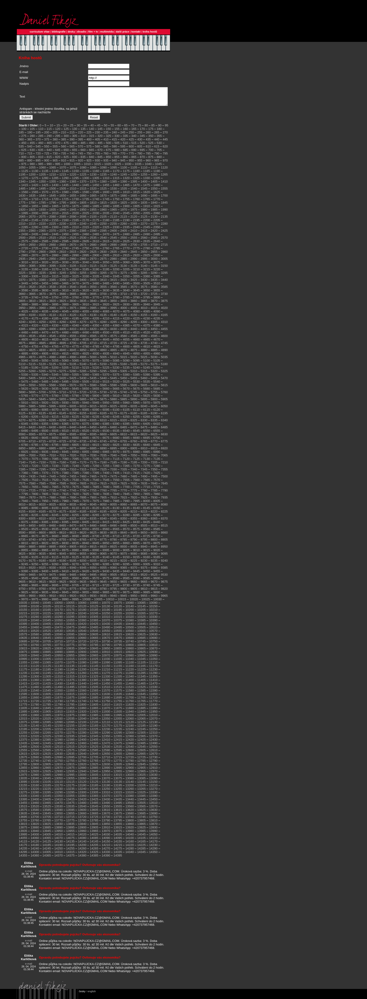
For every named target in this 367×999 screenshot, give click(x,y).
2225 (52, 227)
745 (80, 157)
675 (108, 153)
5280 (73, 374)
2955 (62, 262)
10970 (106, 659)
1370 (83, 185)
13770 (58, 824)
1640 (42, 199)
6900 (123, 452)
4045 (65, 315)
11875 (118, 711)
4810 (146, 350)
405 (97, 143)
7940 (24, 504)
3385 (52, 283)
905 (55, 164)
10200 (129, 613)
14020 (82, 838)
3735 (24, 301)
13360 (82, 799)
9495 (93, 578)
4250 (42, 325)
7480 (123, 480)
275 (23, 139)
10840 (82, 652)
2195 (136, 223)
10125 (94, 609)
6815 (95, 448)
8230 (24, 518)
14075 (70, 841)
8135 (126, 511)
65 (126, 129)
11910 (58, 715)
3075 (156, 265)
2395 (103, 234)
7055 (144, 459)
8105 (65, 511)
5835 (22, 402)
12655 (118, 757)
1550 (154, 192)
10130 (106, 609)
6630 (164, 437)
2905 (106, 258)
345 (142, 139)
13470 (58, 806)
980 (32, 167)
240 (114, 136)
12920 (35, 774)
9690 (45, 588)
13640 (35, 817)
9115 (55, 560)
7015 (62, 459)
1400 (144, 185)
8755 (62, 543)
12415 (118, 743)
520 (142, 146)
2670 (73, 248)
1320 (126, 181)
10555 (118, 634)
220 (80, 136)
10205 (141, 613)
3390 (62, 283)
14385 (94, 859)
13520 (35, 810)
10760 (35, 648)
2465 (95, 237)
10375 (118, 624)
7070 (24, 462)
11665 (46, 701)
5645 (75, 392)
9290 (116, 567)
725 (46, 157)
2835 (113, 255)
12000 (129, 718)
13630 (153, 813)
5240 (136, 371)
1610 (126, 195)
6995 (22, 459)
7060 (154, 459)
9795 (113, 592)
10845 (94, 652)
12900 (129, 771)
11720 (35, 704)
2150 (45, 223)
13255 (118, 792)
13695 (23, 820)
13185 (94, 788)
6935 (45, 455)
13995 (23, 838)
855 (117, 160)
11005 (46, 662)
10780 (82, 648)
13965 (94, 834)
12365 (141, 739)
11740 (82, 704)
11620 (82, 697)
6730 (73, 444)
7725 (32, 494)
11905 (46, 715)
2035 (106, 216)
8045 (93, 508)
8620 (83, 536)
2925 (146, 258)
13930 (153, 831)
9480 (62, 578)
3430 (144, 283)
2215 (32, 227)
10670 (106, 641)
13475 (70, 806)
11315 (70, 680)
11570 (106, 694)
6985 (146, 455)
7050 (133, 459)
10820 (35, 652)
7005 (42, 459)
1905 (136, 209)
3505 (146, 287)
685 (125, 153)
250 (131, 136)
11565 (94, 694)
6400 (136, 427)
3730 (164, 297)
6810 (85, 448)
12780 (129, 764)
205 (55, 136)
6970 (116, 455)
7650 (24, 490)
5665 (116, 392)
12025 (46, 722)
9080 (133, 557)
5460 (144, 381)
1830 (133, 206)
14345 (141, 855)
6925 (24, 455)
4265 (73, 325)
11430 (58, 687)
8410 (95, 525)
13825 (46, 827)
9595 (146, 581)
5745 (133, 395)
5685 (156, 392)
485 (83, 146)
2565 (154, 241)
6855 (32, 452)
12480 (129, 746)
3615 (75, 294)
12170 (106, 729)
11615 (70, 697)
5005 (103, 360)
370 (38, 143)
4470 (45, 336)
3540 (73, 290)
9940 (113, 599)
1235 (103, 178)
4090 (156, 315)
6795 (55, 448)
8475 (83, 529)
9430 (106, 574)
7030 (93, 459)
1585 (75, 195)
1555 (164, 192)
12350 (106, 739)
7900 (93, 501)
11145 (94, 669)
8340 (103, 522)
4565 (93, 339)
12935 (70, 774)
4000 (123, 311)
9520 (144, 578)
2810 (62, 255)
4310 (164, 325)
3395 (73, 283)
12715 (118, 760)
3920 (106, 308)
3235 (42, 276)
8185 (83, 515)
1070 (62, 171)
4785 (95, 350)
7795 (24, 497)
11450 (106, 687)
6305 (93, 423)
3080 (22, 269)
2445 (55, 237)
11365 (46, 683)
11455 (118, 687)
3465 (65, 287)
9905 (42, 599)
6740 (93, 444)
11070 (58, 666)
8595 (32, 536)
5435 (93, 381)
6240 (106, 420)
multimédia (107, 31)
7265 (126, 469)
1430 (55, 188)
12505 (46, 750)
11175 (23, 673)
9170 (22, 564)
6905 (133, 452)
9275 (85, 567)
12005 (141, 718)
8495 (123, 529)
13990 (153, 834)
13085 (141, 781)
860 (125, 160)
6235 (95, 420)
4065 (106, 315)
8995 (106, 553)
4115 (62, 318)
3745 (45, 301)
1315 (116, 181)
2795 (32, 255)
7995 (136, 504)
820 (57, 160)
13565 (141, 810)
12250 (153, 732)
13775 (70, 824)
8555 (95, 532)
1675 (113, 199)
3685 (73, 297)
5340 (45, 378)
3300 (24, 280)
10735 (118, 645)
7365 (34, 476)
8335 (93, 522)
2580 (34, 244)
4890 (164, 353)
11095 (118, 666)
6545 (136, 434)
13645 (46, 817)
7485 (133, 480)
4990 (73, 360)
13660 (82, 817)
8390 (55, 525)
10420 (82, 627)
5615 (164, 388)
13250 (106, 792)
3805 (22, 304)
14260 (82, 852)
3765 (85, 301)
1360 (62, 185)
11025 (94, 662)
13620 (129, 813)
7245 (85, 469)
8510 (154, 529)
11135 (70, 669)
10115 (70, 609)
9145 (116, 560)
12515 (70, 750)
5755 (154, 395)
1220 (73, 178)
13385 (141, 799)
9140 (106, 560)
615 (156, 150)
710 (21, 157)
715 (29, 157)
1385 (113, 185)
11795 (70, 708)
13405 (46, 803)
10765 (46, 648)
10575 (23, 638)
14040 (129, 838)
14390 (106, 859)
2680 (93, 248)
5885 (123, 402)
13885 (46, 831)
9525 (154, 578)
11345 (141, 680)
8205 (123, 515)
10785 (94, 648)
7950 (45, 504)
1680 (123, 199)
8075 (154, 508)
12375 (23, 743)
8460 (52, 529)
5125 (52, 367)
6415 (22, 430)
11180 (35, 673)
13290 (58, 796)
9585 (126, 581)
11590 (153, 694)
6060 (34, 413)
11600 (35, 697)
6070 (55, 413)
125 (66, 132)
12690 (58, 760)
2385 (83, 234)
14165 (141, 845)
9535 (24, 581)
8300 (22, 522)
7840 (116, 497)
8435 (146, 525)
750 (89, 157)
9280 (95, 567)
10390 (153, 624)
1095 (113, 171)
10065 (94, 606)
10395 (23, 627)
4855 (93, 353)
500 (108, 146)
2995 (144, 262)
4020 (164, 311)
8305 (32, 522)
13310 (106, 796)
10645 (46, 641)
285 (40, 139)
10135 (118, 609)
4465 (34, 336)
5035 (164, 360)
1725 (65, 202)
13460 (35, 806)
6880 (83, 452)
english (92, 994)
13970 (106, 834)
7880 (52, 501)
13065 (94, 781)
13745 (141, 820)
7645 (164, 487)
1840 (154, 206)
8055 (113, 508)
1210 (52, 178)
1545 (144, 192)
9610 (32, 585)
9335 (62, 571)
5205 (65, 371)
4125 (83, 318)
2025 (85, 216)
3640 (126, 294)
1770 (156, 202)
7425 (156, 476)
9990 (65, 602)
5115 (32, 367)
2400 (113, 234)
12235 (118, 732)
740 (72, 157)
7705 (136, 490)
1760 (136, 202)
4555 (73, 339)
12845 (141, 767)
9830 (34, 595)
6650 (55, 441)
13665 (94, 817)
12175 (118, 729)
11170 (153, 669)
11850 (58, 711)
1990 (164, 213)
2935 (22, 262)
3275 (123, 276)
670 (100, 153)
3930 (126, 308)
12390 (58, 743)
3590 (24, 294)
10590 (58, 638)
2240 (83, 227)
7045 (123, 459)
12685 (46, 760)
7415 (136, 476)
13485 (94, 806)
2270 (144, 227)
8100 (55, 511)
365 (29, 143)
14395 (118, 859)
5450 (123, 381)
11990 (106, 718)
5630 (45, 392)
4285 (113, 325)
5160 (123, 367)
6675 (106, 441)
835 (83, 160)
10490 (106, 631)
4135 (103, 318)
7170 (83, 466)
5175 (154, 367)
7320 (93, 473)
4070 (116, 315)
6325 (133, 423)
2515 (52, 241)
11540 (35, 694)
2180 (106, 223)
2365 (42, 234)
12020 (35, 722)
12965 (141, 774)
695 (142, 153)
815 (49, 160)
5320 (154, 374)
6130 (32, 416)
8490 (113, 529)
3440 (164, 283)
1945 (73, 213)
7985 (116, 504)
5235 (126, 371)
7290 (32, 473)
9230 (144, 564)
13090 (153, 781)
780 (139, 157)
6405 (146, 427)
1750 (116, 202)
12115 (118, 725)
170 (142, 132)
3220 (156, 272)
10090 (153, 606)
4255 (52, 325)
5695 (32, 395)
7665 (55, 490)
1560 (24, 195)
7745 (73, 494)
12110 (106, 725)
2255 (113, 227)
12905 (141, 771)
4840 (62, 353)
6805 (75, 448)
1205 (42, 178)
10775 (70, 648)
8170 (52, 515)
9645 (103, 585)
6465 (123, 430)
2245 (93, 227)
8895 (52, 550)
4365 (126, 329)
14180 (35, 848)
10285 (46, 620)
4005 (133, 311)
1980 (144, 213)
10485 (94, 631)
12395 (70, 743)
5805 (106, 399)
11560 (82, 694)
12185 (141, 729)
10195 (118, 613)
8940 (144, 550)
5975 (156, 406)
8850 (106, 546)
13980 (129, 834)
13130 (106, 785)
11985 (94, 718)
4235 (156, 322)
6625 (154, 437)
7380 (65, 476)
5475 (24, 385)
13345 (46, 799)
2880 (55, 258)
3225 (22, 276)
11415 (23, 687)
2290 (34, 230)
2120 (133, 220)
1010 (87, 167)
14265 (94, 852)
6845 (156, 448)
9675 (164, 585)
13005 (94, 778)
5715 (73, 395)
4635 (85, 343)
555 (55, 150)
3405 (93, 283)
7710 (146, 490)
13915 (118, 831)
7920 (133, 501)
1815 (103, 206)
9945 (123, 599)
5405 (32, 381)
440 (156, 143)
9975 (34, 602)
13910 (106, 831)
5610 (154, 388)
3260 (93, 276)
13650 (58, 817)
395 (80, 143)
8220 (154, 515)
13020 (129, 778)
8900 (62, 550)
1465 (126, 188)
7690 (106, 490)
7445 (52, 480)
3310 (45, 280)
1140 (55, 174)
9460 (22, 578)
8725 (146, 539)
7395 (95, 476)
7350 (154, 473)
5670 (126, 392)
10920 (129, 655)
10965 (94, 659)
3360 (146, 280)
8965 (45, 553)
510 (125, 146)
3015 (34, 265)
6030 (123, 409)
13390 (153, 799)
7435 (32, 480)
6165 (103, 416)
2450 (65, 237)
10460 (35, 631)
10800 (129, 648)
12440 (35, 746)
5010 (113, 360)
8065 (133, 508)
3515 (22, 290)
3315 (55, 280)
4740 (154, 346)
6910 (144, 452)
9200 (83, 564)
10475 (70, 631)
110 (40, 132)
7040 (113, 459)
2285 (24, 230)
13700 (35, 820)
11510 (106, 690)
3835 (83, 304)
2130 (154, 220)
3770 (95, 301)
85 (152, 129)
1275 (34, 181)
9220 (123, 564)
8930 (123, 550)
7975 (95, 504)
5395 (156, 378)
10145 (141, 609)
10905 (94, 655)
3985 (93, 311)
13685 (141, 817)
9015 (146, 553)
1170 (116, 174)
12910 (153, 771)
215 (72, 136)
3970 (62, 311)
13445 (141, 803)
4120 (73, 318)
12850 (153, 767)
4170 (24, 322)
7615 (103, 487)
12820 (82, 767)
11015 (70, 662)
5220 (95, 371)
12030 (58, 722)
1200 (32, 178)
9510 (123, 578)
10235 (70, 616)
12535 (118, 750)
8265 (95, 518)
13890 (58, 831)
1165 (106, 174)
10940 (35, 659)
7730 (42, 494)
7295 (42, 473)
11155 (118, 669)
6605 (113, 437)
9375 (144, 571)
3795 (146, 301)
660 (83, 153)
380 (55, 143)
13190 (106, 788)
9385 (164, 571)
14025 (94, 838)
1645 (52, 199)
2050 (136, 216)
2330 (116, 230)
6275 (32, 423)
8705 (106, 539)
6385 (106, 427)
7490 (144, 480)
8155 (22, 515)
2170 (85, 223)
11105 (141, 666)
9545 (45, 581)
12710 (106, 760)
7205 (154, 466)
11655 (23, 701)
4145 (123, 318)
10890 (58, 655)
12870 (58, 771)
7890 (73, 501)
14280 (129, 852)
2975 (103, 262)
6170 (113, 416)
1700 (164, 199)
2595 (65, 244)
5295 (103, 374)
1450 (95, 188)
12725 (141, 760)
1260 (154, 178)
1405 (154, 185)
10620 (129, 638)
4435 (123, 332)
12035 (70, 722)
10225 (46, 616)
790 (156, 157)
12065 (141, 722)
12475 (118, 746)
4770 (65, 350)
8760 (73, 543)
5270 (52, 374)
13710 (58, 820)
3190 (95, 272)
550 (46, 150)
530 (159, 146)
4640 (95, 343)
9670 (154, 585)
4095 (22, 318)
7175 (93, 466)
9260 (55, 567)
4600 (164, 339)
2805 (52, 255)
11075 (70, 666)
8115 (85, 511)
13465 (46, 806)
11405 (141, 683)
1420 (34, 188)
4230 (146, 322)
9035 (42, 557)
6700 (156, 441)
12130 (153, 725)
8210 (133, 515)
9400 (45, 574)
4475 (55, 336)
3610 (65, 294)
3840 (93, 304)
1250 (133, 178)
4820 (22, 353)
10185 (94, 613)
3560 (113, 290)
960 (148, 164)
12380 (35, 743)
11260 (82, 676)
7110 (106, 462)
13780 (82, 824)
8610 (62, 536)
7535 (85, 483)
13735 (118, 820)
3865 (144, 304)
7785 (154, 494)
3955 (32, 311)
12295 (118, 736)
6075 (65, 413)
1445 (85, 188)
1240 (113, 178)
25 (71, 129)
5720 (83, 395)
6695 (146, 441)
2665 (62, 248)
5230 (116, 371)
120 (57, 132)
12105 (94, 725)
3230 (32, 276)
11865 (94, 711)
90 (159, 129)
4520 (146, 336)
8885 (32, 550)
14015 (70, 838)
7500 (164, 480)
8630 (103, 536)
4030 (34, 315)
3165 (45, 272)
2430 (24, 237)
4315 (24, 329)
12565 (46, 753)
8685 (65, 539)
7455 (73, 480)
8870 (146, 546)
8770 (93, 543)
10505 (141, 631)
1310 (106, 181)
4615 (45, 343)
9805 (133, 592)
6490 (24, 434)
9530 (164, 578)
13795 (118, 824)
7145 (32, 466)
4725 (123, 346)
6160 (93, 416)
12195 (23, 732)
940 (114, 164)
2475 (116, 237)
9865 (106, 595)
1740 (95, 202)
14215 (118, 848)
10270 (153, 616)
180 (159, 132)
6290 (62, 423)
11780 (35, 708)
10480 (82, 631)
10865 (141, 652)
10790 (106, 648)
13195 (118, 788)
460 (40, 146)
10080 (129, 606)
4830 (42, 353)
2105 (103, 220)
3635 (116, 294)
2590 (55, 244)
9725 (116, 588)
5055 (55, 364)
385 (63, 143)
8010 (22, 508)
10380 (129, 624)
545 (38, 150)
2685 (103, 248)
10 (51, 129)
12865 (46, 771)
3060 (126, 265)
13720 (82, 820)
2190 (126, 223)
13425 (94, 803)
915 (72, 164)
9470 (42, 578)
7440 (42, 480)
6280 (42, 423)
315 (91, 139)
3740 (34, 301)
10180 (82, 613)
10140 (129, 609)
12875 (70, 771)
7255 (106, 469)
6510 (65, 434)
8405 (85, 525)
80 (146, 129)
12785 (141, 764)
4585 (133, 339)
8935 (133, 550)
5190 (34, 371)
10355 (70, 624)
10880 (35, 655)
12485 (141, 746)
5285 (83, 374)
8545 (75, 532)
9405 (55, 574)
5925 (55, 406)
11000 (35, 662)
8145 (146, 511)
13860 (129, 827)
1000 (67, 167)
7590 (52, 487)
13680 (129, 817)
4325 (45, 329)
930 (97, 164)
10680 (129, 641)
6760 (133, 444)
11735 (70, 704)
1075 (73, 171)
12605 (141, 753)
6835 (136, 448)
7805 (45, 497)
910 (63, 164)
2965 (83, 262)
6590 (83, 437)
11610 (58, 697)
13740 (129, 820)
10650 (58, 641)
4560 (83, 339)
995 (57, 167)
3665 (32, 297)
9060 (93, 557)
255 (139, 136)
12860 (35, 771)
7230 (55, 469)
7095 (75, 462)
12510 (58, 750)
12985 (46, 778)
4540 (42, 339)
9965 (164, 599)
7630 (133, 487)
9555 (65, 581)
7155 (52, 466)
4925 (85, 357)
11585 (141, 694)
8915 (93, 550)
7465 (93, 480)
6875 (73, 452)
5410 (42, 381)
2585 (45, 244)
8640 (123, 536)
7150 (42, 466)
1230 (93, 178)
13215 (23, 792)
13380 (129, 799)
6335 (154, 423)
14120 (35, 845)
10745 (141, 645)
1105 (133, 171)
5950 (106, 406)
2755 (95, 251)
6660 (75, 441)
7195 (133, 466)
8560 (106, 532)
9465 (32, 578)
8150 (156, 511)
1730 (75, 202)
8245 (55, 518)
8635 (113, 536)
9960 (154, 599)
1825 (123, 206)
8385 (45, 525)
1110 (144, 171)
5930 (65, 406)
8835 (75, 546)
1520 (93, 192)
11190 (58, 673)
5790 (75, 399)
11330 (106, 680)
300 (66, 139)
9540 (34, 581)
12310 (153, 736)
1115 (154, 171)
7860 (156, 497)
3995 (113, 311)
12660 (129, 757)
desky (71, 31)
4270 (83, 325)
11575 (118, 694)
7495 (154, 480)
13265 (141, 792)
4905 (45, 357)
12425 (141, 743)
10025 (145, 602)
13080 (129, 781)
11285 (141, 676)
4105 (42, 318)
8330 (83, 522)
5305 (123, 374)
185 (21, 136)
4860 (103, 353)
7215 (24, 469)
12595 (118, 753)
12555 (23, 753)
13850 (106, 827)
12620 (35, 757)
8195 (103, 515)
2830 (103, 255)
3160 (34, 272)
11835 (23, 711)
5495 (65, 385)
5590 (113, 388)
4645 (106, 343)
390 (72, 143)
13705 (46, 820)
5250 (156, 371)
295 (57, 139)
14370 (58, 859)
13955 (70, 834)
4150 (133, 318)
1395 (133, 185)
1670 (103, 199)
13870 (153, 827)
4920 (75, 357)
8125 (106, 511)
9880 (136, 595)
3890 (45, 308)
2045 (126, 216)
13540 (82, 810)
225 (89, 136)
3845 (103, 304)
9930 (93, 599)
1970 (123, 213)
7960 (65, 504)
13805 (141, 824)
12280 (82, 736)
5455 (133, 381)
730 (55, 157)
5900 (154, 402)
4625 (65, 343)
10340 (35, 624)
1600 (106, 195)
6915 (154, 452)
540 (29, 150)
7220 (34, 469)
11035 (118, 662)
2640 (156, 244)
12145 (46, 729)
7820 (75, 497)
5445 (113, 381)
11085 (94, 666)
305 (74, 139)
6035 (133, 409)
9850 (75, 595)
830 (74, 160)
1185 (146, 174)
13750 (153, 820)
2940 (32, 262)
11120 (35, 669)
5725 (93, 395)
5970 (146, 406)
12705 (94, 760)
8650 (144, 536)
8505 (144, 529)
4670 (156, 343)
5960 (126, 406)
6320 (123, 423)
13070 (106, 781)
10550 (106, 634)
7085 (55, 462)
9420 (85, 574)
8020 (42, 508)
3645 (136, 294)
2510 (42, 241)
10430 (106, 627)
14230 (153, 848)
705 (159, 153)
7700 (126, 490)
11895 (23, 715)
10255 (118, 616)
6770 (154, 444)
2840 (123, 255)
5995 (52, 409)
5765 (24, 399)
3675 (52, 297)
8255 (75, 518)
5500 (75, 385)
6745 (103, 444)
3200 (116, 272)
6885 (93, 452)
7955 (55, 504)
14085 (94, 841)
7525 (65, 483)
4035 (45, 315)
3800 (156, 301)
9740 (146, 588)
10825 (46, 652)
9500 (103, 578)
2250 (103, 227)
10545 (94, 634)
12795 (23, 767)
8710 (116, 539)
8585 (156, 532)
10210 (153, 613)
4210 (106, 322)
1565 (34, 195)
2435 (34, 237)
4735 (144, 346)
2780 (146, 251)
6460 (113, 430)
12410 (106, 743)
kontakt (135, 31)
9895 (22, 599)
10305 (94, 620)
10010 (110, 602)
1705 (24, 202)
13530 (58, 810)
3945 (156, 308)
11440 (82, 687)
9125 (75, 560)
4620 (55, 343)
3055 (116, 265)
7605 (83, 487)
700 (150, 153)
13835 (70, 827)
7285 (22, 473)
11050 (153, 662)
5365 (95, 378)
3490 (116, 287)
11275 (118, 676)
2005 (45, 216)
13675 (118, 817)
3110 (83, 269)
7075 (34, 462)
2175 (95, 223)
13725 (94, 820)
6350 (34, 427)
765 (114, 157)
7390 (85, 476)
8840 (85, 546)
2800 (42, 255)
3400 (83, 283)
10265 (141, 616)
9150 (126, 560)
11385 (94, 683)
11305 (46, 680)
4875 (133, 353)
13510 (153, 806)
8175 (62, 515)
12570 (58, 753)
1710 (34, 202)
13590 (58, 813)
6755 (123, 444)
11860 (82, 711)
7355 (164, 473)
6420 (32, 430)
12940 (82, 774)
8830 (65, 546)
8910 (83, 550)
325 (108, 139)
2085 (62, 220)
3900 (65, 308)
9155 (136, 560)
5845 (42, 402)
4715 (103, 346)
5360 (85, 378)
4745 (164, 346)
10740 (129, 645)
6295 (73, 423)
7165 (73, 466)
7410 (126, 476)
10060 (82, 606)
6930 (34, 455)
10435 (118, 627)
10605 (94, 638)
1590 (85, 195)
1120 (164, 171)
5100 (146, 364)
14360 (35, 859)
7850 (136, 497)
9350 (93, 571)
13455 (23, 806)
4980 (52, 360)
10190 (106, 613)
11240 (35, 676)
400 (89, 143)
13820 (35, 827)
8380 (34, 525)
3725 (154, 297)
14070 (58, 841)
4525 (156, 336)
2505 (32, 241)
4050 (75, 315)
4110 (52, 318)
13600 (82, 813)
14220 (129, 848)
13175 (70, 788)
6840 (146, 448)
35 (85, 129)
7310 (73, 473)
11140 (82, 669)
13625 (141, 813)
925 (89, 164)
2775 (136, 251)
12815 (70, 767)
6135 (42, 416)
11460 (129, 687)
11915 (70, 715)
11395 (118, 683)
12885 (94, 771)
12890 (106, 771)
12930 (58, 774)
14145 (94, 845)
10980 (129, 659)
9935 (103, 599)
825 (66, 160)
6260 (146, 420)
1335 (156, 181)
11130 (58, 669)
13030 (153, 778)
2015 (65, 216)
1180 (136, 174)
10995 (23, 662)
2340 (136, 230)
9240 (164, 564)
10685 (141, 641)
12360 (129, 739)
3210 (136, 272)
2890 (75, 258)
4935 (106, 357)
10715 (70, 645)
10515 (23, 634)
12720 (129, 760)
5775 (45, 399)
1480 (156, 188)
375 (46, 143)
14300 (35, 855)
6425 (42, 430)
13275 (23, 796)
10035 (23, 606)
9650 (113, 585)
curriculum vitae (40, 31)
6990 (156, 455)
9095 (164, 557)
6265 (156, 420)
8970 (55, 553)
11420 (35, 687)
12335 (70, 739)
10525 (46, 634)
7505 (24, 483)
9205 (93, 564)
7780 (144, 494)
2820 (83, 255)
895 (38, 164)
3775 (106, 301)
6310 (103, 423)
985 (40, 167)
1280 (45, 181)
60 (119, 129)
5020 (133, 360)
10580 (35, 638)
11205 (94, 673)
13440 (129, 803)
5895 (144, 402)
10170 (58, 613)
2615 (106, 244)
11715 (23, 704)
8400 (75, 525)
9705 (75, 588)
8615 (73, 536)
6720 (52, 444)
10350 (58, 624)
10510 (153, 631)
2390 (93, 234)
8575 (136, 532)
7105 (95, 462)
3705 (113, 297)
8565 (116, 532)
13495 (118, 806)
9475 (52, 578)
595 (122, 150)
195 (38, 136)
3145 (154, 269)
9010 (136, 553)
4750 (24, 350)
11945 (141, 715)
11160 (129, 669)
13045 (46, 781)
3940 (146, 308)
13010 (106, 778)
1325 (136, 181)
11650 (153, 697)
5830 (156, 399)
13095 (23, 785)
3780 (116, 301)
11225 (141, 673)
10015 (122, 602)
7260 (116, 469)
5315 (144, 374)
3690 (83, 297)
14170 (153, 845)
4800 (126, 350)
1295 (75, 181)
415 (114, 143)
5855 (62, 402)
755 (97, 157)
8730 (156, 539)
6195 (164, 416)
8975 (65, 553)
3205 (126, 272)
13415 (70, 803)
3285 (144, 276)
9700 (65, 588)
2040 (116, 216)
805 (32, 160)
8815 (34, 546)
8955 (24, 553)
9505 (113, 578)
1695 (154, 199)
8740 (32, 543)
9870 (116, 595)
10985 (141, 659)
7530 (75, 483)
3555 (103, 290)
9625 (62, 585)
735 (63, 157)
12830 (106, 767)
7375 (55, 476)
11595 (23, 697)
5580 (93, 388)
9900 (32, 599)
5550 (32, 388)
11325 (94, 680)
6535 (116, 434)
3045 (95, 265)
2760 (106, 251)
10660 (82, 641)
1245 (123, 178)
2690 (113, 248)
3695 (93, 297)
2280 (164, 227)
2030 (95, 216)
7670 (65, 490)
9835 (45, 595)
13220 (35, 792)
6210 (45, 420)
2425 (164, 234)
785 (148, 157)
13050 (58, 781)
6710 (32, 444)
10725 (94, 645)
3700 (103, 297)
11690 (106, 701)
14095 (118, 841)
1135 (45, 174)
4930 (95, 357)
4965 (22, 360)
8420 (116, 525)
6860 (42, 452)
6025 (113, 409)
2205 (156, 223)
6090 (95, 413)
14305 (46, 855)
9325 (42, 571)
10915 (118, 655)
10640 (35, 641)
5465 (154, 381)
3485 (106, 287)
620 (165, 150)
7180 (103, 466)
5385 (136, 378)
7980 (106, 504)
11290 (153, 676)
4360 (116, 329)
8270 (106, 518)
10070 (106, 606)
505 (117, 146)
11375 (70, 683)
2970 (93, 262)
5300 (113, 374)
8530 (45, 532)
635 (40, 153)
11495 (70, 690)
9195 (73, 564)
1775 (22, 206)
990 (49, 167)
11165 (141, 669)
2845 (133, 255)
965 (156, 164)
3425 (133, 283)
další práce (122, 31)
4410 (73, 332)
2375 (62, 234)
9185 (52, 564)
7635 (144, 487)
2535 (93, 241)
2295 (45, 230)
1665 (93, 199)
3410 (103, 283)
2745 (75, 251)
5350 (65, 378)
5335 (34, 378)
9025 (22, 557)
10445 (141, 627)
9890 (156, 595)
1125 (24, 174)
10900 (82, 655)
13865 (141, 827)
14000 (35, 838)
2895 (85, 258)
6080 (75, 413)
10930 (153, 655)
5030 (154, 360)
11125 (46, 669)
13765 (46, 824)
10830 (58, 652)
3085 (32, 269)
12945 (94, 774)
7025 (83, 459)
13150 (153, 785)
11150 (106, 669)
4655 (126, 343)
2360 (32, 234)
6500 (45, 434)
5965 (136, 406)
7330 (113, 473)
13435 (118, 803)
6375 (85, 427)
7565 (146, 483)
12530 (106, 750)
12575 (70, 753)
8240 (45, 518)
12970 (153, 774)
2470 (106, 237)
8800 (154, 543)
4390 (32, 332)
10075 (118, 606)
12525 (94, 750)
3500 (136, 287)
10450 (153, 627)
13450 (153, 803)
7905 (103, 501)
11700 (129, 701)
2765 (116, 251)
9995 (75, 602)
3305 (34, 280)
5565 (62, 388)
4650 (116, 343)
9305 (146, 567)
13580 (35, 813)
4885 (154, 353)
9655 (123, 585)
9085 (144, 557)
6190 (154, 416)
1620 (146, 195)
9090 (154, 557)
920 (80, 164)
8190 (93, 515)
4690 (52, 346)
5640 (65, 392)
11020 (82, 662)
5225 (106, 371)
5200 (55, 371)
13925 (141, 831)
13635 (23, 817)
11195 (70, 673)
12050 (106, 722)
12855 (23, 771)
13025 (141, 778)
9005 (126, 553)
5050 (45, 364)
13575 (23, 813)
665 (91, 153)
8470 (73, 529)
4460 (24, 336)
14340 (129, 855)
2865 (24, 258)
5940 (85, 406)
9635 (83, 585)
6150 (73, 416)
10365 (94, 624)
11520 (129, 690)
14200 (82, 848)
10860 (129, 652)
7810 (55, 497)
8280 (126, 518)
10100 (35, 609)
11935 (118, 715)
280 (32, 139)
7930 (154, 501)
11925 (94, 715)
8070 (144, 508)
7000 (32, 459)
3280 (133, 276)
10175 (70, 613)
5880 (113, 402)
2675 (83, 248)
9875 (126, 595)
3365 (156, 280)
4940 (116, 357)
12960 (129, 774)
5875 (103, 402)
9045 (62, 557)
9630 (73, 585)
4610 (34, 343)
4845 (73, 353)
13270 (153, 792)
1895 (116, 209)
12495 (23, 750)
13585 (46, 813)
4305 (154, 325)
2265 (133, 227)
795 (165, 157)
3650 (146, 294)
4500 (106, 336)
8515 (164, 529)
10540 (82, 634)
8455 (42, 529)
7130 (146, 462)
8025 (52, 508)
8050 (103, 508)
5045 (34, 364)
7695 (116, 490)
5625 (34, 392)
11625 (94, 697)
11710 (153, 701)
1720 (55, 202)
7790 (164, 494)
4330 (55, 329)
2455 (75, 237)
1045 (158, 167)
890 (29, 164)
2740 (65, 251)
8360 (144, 522)
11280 (129, 676)
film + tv (93, 31)
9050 (73, 557)
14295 (23, 855)
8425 (126, 525)
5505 (85, 385)
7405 (116, 476)
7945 (34, 504)
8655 (154, 536)
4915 (65, 357)
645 (57, 153)
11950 (153, 715)
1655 (73, 199)
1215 (62, 178)
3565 (123, 290)
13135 (118, 785)
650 (66, 153)
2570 (164, 241)
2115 (123, 220)
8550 (85, 532)
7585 (42, 487)
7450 (62, 480)
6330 (144, 423)
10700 (35, 645)
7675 (75, 490)
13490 (106, 806)
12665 (141, 757)
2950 (52, 262)
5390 (146, 378)
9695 (55, 588)
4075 (126, 315)
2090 (73, 220)
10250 (106, 616)
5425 (73, 381)
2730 (45, 251)
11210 (106, 673)
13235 (70, 792)
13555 (118, 810)
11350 (153, 680)
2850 (144, 255)
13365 (94, 799)
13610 (106, 813)
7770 (123, 494)
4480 (65, 336)
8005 (156, 504)
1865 (55, 209)
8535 (55, 532)
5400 (22, 381)
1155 (85, 174)
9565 (85, 581)
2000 (34, 216)
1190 (156, 174)
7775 (133, 494)
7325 (103, 473)
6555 (156, 434)
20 (64, 129)
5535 (146, 385)
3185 (85, 272)
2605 (85, 244)
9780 (83, 592)
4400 (52, 332)
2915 (126, 258)
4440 (133, 332)
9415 (75, 574)
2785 (156, 251)
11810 (106, 708)
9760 (42, 592)
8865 (136, 546)
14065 (46, 841)
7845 (126, 497)
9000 (116, 553)
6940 (55, 455)
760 (106, 157)
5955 (116, 406)
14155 (118, 845)
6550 (146, 434)
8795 (144, 543)
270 (165, 136)
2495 (156, 237)
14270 (106, 852)
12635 (70, 757)
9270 (75, 567)
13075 (118, 781)
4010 (144, 311)
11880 (129, 711)
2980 (113, 262)
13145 (141, 785)
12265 (46, 736)
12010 (153, 718)
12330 (58, 739)
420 (122, 143)
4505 (116, 336)
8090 (34, 511)
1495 (42, 192)
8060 (123, 508)
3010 (24, 265)
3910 (85, 308)
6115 (146, 413)
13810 (153, 824)
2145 (34, 223)
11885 (141, 711)
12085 (46, 725)
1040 (148, 167)
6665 (85, 441)
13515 (23, 810)
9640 (93, 585)
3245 (62, 276)
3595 (34, 294)
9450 (146, 574)
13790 (106, 824)
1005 (77, 167)
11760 (129, 704)
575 (89, 150)
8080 (164, 508)
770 (122, 157)
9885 (146, 595)
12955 (118, 774)
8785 (123, 543)
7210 (164, 466)
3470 (75, 287)
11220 (129, 673)
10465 (46, 631)
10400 (35, 627)
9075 (123, 557)
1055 (32, 171)
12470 (106, 746)
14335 (118, 855)
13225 (46, 792)
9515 (133, 578)
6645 (45, 441)
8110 (75, 511)
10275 (23, 620)
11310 (58, 680)
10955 (70, 659)
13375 (118, 799)
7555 (126, 483)
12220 (82, 732)
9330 (52, 571)
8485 (103, 529)
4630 (75, 343)
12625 (46, 757)
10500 (129, 631)
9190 (62, 564)
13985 (141, 834)
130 (74, 132)
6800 (65, 448)
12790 (153, 764)
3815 (42, 304)
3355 (136, 280)
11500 (82, 690)
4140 (113, 318)
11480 (35, 690)
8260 (85, 518)
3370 (22, 283)
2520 (62, 241)
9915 (62, 599)
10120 (82, 609)
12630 (58, 757)
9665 (144, 585)
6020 (103, 409)
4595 (154, 339)
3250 (73, 276)
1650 (62, 199)
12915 (23, 774)
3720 (144, 297)
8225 (164, 515)
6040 (144, 409)
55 (112, 129)
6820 (106, 448)
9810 (144, 592)
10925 (141, 655)
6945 (65, 455)
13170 (58, 788)
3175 (65, 272)
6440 (73, 430)
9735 (136, 588)
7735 (52, 494)
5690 (22, 395)
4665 (146, 343)
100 (23, 132)
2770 (126, 251)
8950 (164, 550)
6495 (34, 434)
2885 (65, 258)
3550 (93, 290)
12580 (82, 753)
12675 (23, 760)
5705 (52, 395)
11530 (153, 690)
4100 (32, 318)
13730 (106, 820)
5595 (123, 388)
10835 (70, 652)
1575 (55, 195)
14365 (46, 859)
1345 (32, 185)
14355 (23, 859)
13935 (23, 834)
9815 (154, 592)
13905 (94, 831)
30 (78, 129)
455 (32, 146)
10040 (35, 606)
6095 (106, 413)
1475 (146, 188)
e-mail (28, 874)
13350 (58, 799)
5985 (32, 409)
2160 (65, 223)
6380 (95, 427)
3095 (52, 269)
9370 (133, 571)
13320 (129, 796)
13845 (94, 827)
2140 (24, 223)
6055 (24, 413)
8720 (136, 539)
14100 (129, 841)
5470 (164, 381)
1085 (93, 171)
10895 (70, 655)
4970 (32, 360)
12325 (46, 739)
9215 (113, 564)
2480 (126, 237)
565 (72, 150)
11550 (58, 694)
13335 (23, 799)
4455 (164, 332)
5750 (144, 395)
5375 (116, 378)
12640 (82, 757)
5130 (62, 367)
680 (117, 153)
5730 (103, 395)
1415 (24, 188)
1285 (55, 181)
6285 (52, 423)
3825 (62, 304)
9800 (123, 592)
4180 (45, 322)
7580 (32, 487)
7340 (133, 473)
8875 (156, 546)
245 (122, 136)
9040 (52, 557)
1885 (95, 209)
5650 (85, 392)
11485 (46, 690)
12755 (70, 764)
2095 (83, 220)
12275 (70, 736)
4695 (62, 346)
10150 (153, 609)
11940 (129, 715)
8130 (116, 511)
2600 (75, 244)
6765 (144, 444)
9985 (55, 602)
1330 (146, 181)
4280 (103, 325)
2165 (75, 223)
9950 (133, 599)
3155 (24, 272)
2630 (136, 244)
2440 (45, 237)
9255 (45, 567)
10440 (129, 627)
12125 (141, 725)
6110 (136, 413)
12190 (153, 729)
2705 (144, 248)
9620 (52, 585)
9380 (154, 571)
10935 (23, 659)
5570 (73, 388)
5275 (62, 374)
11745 (94, 704)
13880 (35, 831)
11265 (94, 676)
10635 (23, 641)
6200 (24, 420)
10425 (94, 627)
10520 (35, 634)
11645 (141, 697)
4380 (156, 329)
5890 (133, 402)
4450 (154, 332)
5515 (106, 385)
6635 (24, 441)
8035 (73, 508)
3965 (52, 311)
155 (117, 132)
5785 (65, 399)
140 (91, 132)
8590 (22, 536)
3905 (75, 308)
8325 (73, 522)
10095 (23, 609)
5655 (95, 392)
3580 (154, 290)
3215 (146, 272)
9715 (95, 588)
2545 (113, 241)
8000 (146, 504)
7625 (123, 487)
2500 (22, 241)
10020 (134, 602)
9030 (32, 557)
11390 (106, 683)
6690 (136, 441)
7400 (106, 476)
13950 (58, 834)
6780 (24, 448)
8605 (52, 536)
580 (97, 150)
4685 (42, 346)
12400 (82, 743)
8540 (65, 532)
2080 (52, 220)
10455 (23, 631)
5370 (106, 378)
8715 (126, 539)
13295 (70, 796)
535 (21, 150)
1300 (85, 181)
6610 (123, 437)
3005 (164, 262)
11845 (46, 711)
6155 (83, 416)
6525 (95, 434)
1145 (65, 174)
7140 (22, 466)
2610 (95, 244)
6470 (133, 430)
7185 (113, 466)
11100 (129, 666)
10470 (58, 631)
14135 (70, 845)
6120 (156, 413)
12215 (70, 732)
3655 (156, 294)
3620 (85, 294)
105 (32, 132)
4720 (113, 346)
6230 (85, 420)
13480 (82, 806)
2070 (32, 220)
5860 (73, 402)
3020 (45, 265)
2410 (133, 234)
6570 (42, 437)
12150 (58, 729)
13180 (82, 788)
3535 (62, 290)
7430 (22, 480)
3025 (55, 265)
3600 (45, 294)
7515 (45, 483)
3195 (106, 272)
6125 (22, 416)
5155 (113, 367)
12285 (94, 736)
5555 (42, 388)
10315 (118, 620)
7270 (136, 469)
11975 (70, 718)
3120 (103, 269)
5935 (75, 406)
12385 (46, 743)
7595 (62, 487)
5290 (93, 374)
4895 (24, 357)
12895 (118, 771)
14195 (70, 848)
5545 (22, 388)
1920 (22, 213)
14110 (153, 841)
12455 (70, 746)
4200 (85, 322)
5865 (83, 402)
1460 (116, 188)
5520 (116, 385)
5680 (146, 392)
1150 (75, 174)
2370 (52, 234)
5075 (95, 364)
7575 (22, 487)
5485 (45, 385)
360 (21, 143)
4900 (34, 357)
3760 (75, 301)
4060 (95, 315)
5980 (22, 409)
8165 (42, 515)
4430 (113, 332)
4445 (144, 332)
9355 (103, 571)
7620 (113, 487)
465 (49, 146)
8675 (45, 539)
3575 (144, 290)
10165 (46, 613)
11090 (106, 666)
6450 (93, 430)
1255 (144, 178)
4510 (126, 336)
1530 (113, 192)
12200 (35, 732)
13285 (46, 796)
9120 (65, 560)
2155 (55, 223)
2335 (126, 230)
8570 (126, 532)
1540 (133, 192)
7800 (34, 497)
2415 (144, 234)
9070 (113, 557)
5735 (113, 395)
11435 (70, 687)
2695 (123, 248)
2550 (123, 241)
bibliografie (59, 31)
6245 (116, 420)
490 (91, 146)
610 (148, 150)
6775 (164, 444)
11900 (35, 715)
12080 (35, 725)
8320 (62, 522)
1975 (133, 213)
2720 (24, 251)
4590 (144, 339)
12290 (106, 736)
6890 (103, 452)
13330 (153, 796)
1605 (116, 195)
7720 (22, 494)
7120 (126, 462)
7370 (45, 476)
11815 (118, 708)
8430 (136, 525)
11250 (58, 676)
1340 (22, 185)
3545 (83, 290)
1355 (52, 185)
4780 (85, 350)
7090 (65, 462)
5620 (24, 392)
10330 (153, 620)
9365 (123, 571)
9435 (116, 574)
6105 (126, 413)
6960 (95, 455)
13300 (82, 796)
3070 (146, 265)
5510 (95, 385)
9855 (85, 595)
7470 (103, 480)
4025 (24, 315)
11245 (46, 676)
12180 (129, 729)
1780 (32, 206)
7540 (95, 483)
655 (74, 153)
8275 (116, 518)
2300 (55, 230)
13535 (70, 810)
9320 (32, 571)
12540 (129, 750)
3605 (55, 294)
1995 (24, 216)
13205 (141, 788)
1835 (144, 206)
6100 (116, 413)
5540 (156, 385)
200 (46, 136)
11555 (70, 694)
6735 (83, 444)
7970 (85, 504)
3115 (93, 269)
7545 (106, 483)
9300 (136, 567)
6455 (103, 430)
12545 (141, 750)
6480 (154, 430)
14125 (46, 845)
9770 (62, 592)
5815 (126, 399)
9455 (156, 574)
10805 (141, 648)
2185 (116, 223)
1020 (107, 167)
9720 (106, 588)
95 (166, 129)
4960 (156, 357)
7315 (83, 473)
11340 (129, 680)
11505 (94, 690)
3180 (75, 272)
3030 (65, 265)
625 (23, 153)
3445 (24, 287)
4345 (85, 329)
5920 (45, 406)
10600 (82, 638)
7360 (24, 476)
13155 (23, 788)
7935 (164, 501)
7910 (113, 501)
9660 (133, 585)
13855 (118, 827)
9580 (116, 581)
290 (49, 139)
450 (23, 146)
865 (133, 160)
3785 (126, 301)
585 (106, 150)
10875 (23, 655)
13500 (129, 806)
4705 (83, 346)
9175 (32, 564)
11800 (82, 708)
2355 (22, 234)
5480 (34, 385)
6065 (45, 413)
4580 (123, 339)
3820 (52, 304)
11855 (70, 711)
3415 (113, 283)
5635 (55, 392)
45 (98, 129)
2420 (154, 234)
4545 (52, 339)
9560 (75, 581)
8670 (34, 539)
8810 (24, 546)
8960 (34, 553)
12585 (94, 753)
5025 (144, 360)
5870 (93, 402)
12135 (23, 729)
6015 (93, 409)
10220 (35, 616)
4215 (116, 322)
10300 (82, 620)
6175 (123, 416)
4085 (146, 315)
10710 (58, 645)
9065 (103, 557)
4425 (103, 332)
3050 (106, 265)
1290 (65, 181)
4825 (32, 353)
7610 (93, 487)
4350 (95, 329)
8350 (123, 522)
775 (131, 157)
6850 (22, 452)
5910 (24, 406)
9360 (113, 571)
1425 (45, 188)
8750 (52, 543)
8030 (62, 508)
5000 (93, 360)
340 (133, 139)
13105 (46, 785)
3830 (73, 304)
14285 (141, 852)
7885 (62, 501)
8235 (34, 518)
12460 (82, 746)
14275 (118, 852)
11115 (23, 669)
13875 (23, 831)
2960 (73, 262)
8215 (144, 515)
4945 (126, 357)
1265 (164, 178)
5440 (103, 381)
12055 (118, 722)
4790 (106, 350)
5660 (106, 392)
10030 (157, 602)
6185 (144, 416)
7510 (34, 483)
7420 (146, 476)
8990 (95, 553)
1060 (42, 171)
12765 (94, 764)
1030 (128, 167)
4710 (93, 346)
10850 (106, 652)
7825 (85, 497)
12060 (129, 722)
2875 (45, 258)
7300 (52, 473)
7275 (146, 469)
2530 (83, 241)
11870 (106, 711)
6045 (154, 409)
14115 (23, 845)
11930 (106, 715)
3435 (154, 283)
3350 (126, 280)
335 (125, 139)
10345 (46, 624)
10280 (35, 620)
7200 (144, 466)
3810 (32, 304)
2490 (146, 237)
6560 (22, 437)
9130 (85, 560)
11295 (23, 680)
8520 (24, 532)
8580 (146, 532)
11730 (58, 704)
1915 (156, 209)
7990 (126, 504)
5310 (133, 374)
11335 (118, 680)
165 (133, 132)
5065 (75, 364)
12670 (153, 757)
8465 (62, 529)
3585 (164, 290)
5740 (123, 395)
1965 (113, 213)
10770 (58, 648)
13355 (70, 799)
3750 (55, 301)
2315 (85, 230)
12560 (35, 753)
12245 (141, 732)
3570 (133, 290)
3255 (83, 276)
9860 (95, 595)
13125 (94, 785)
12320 (35, 739)
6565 (32, 437)
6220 (65, 420)
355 (159, 139)
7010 (52, 459)
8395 (65, 525)
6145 (62, 416)
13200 (129, 788)
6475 (144, 430)
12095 (70, 725)
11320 (82, 680)
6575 (52, 437)
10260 (129, 616)
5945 (95, 406)
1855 (34, 209)
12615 (23, 757)
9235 (154, 564)
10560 (129, 634)
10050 (58, 606)
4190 (65, 322)
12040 (82, 722)
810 (40, 160)
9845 (65, 595)
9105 (34, 560)
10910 (106, 655)
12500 (35, 750)
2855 (154, 255)
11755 (118, 704)
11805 (94, 708)
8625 (93, 536)
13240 (82, 792)
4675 (22, 346)
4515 (136, 336)
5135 (73, 367)
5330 (24, 378)
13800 (129, 824)
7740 (62, 494)
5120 (42, 367)
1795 (62, 206)
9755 (32, 592)
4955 (146, 357)
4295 (133, 325)
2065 (22, 220)
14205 (94, 848)
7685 (95, 490)
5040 (24, 364)
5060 (65, 364)
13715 (70, 820)
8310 (42, 522)
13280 (35, 796)
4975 (42, 360)
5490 (55, 385)
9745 (156, 588)
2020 (75, 216)
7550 (116, 483)
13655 (70, 817)
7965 (75, 504)
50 (105, 129)
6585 (73, 437)
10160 (35, 613)
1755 (126, 202)
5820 (136, 399)
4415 (83, 332)
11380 (82, 683)
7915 (123, 501)
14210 (106, 848)
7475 (113, 480)
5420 (62, 381)
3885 (34, 308)
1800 (73, 206)
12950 (106, 774)
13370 (106, 799)
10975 (118, 659)
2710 (154, 248)
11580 (129, 694)
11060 (35, 666)
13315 (118, 796)
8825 (55, 546)
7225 (45, 469)
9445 (136, 574)
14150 (106, 845)
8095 (45, 511)
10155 (23, 613)
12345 (94, 739)
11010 (58, 662)
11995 (118, 718)
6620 (144, 437)
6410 (156, 427)
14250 (58, 852)
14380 (82, 859)
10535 (70, 634)
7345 (144, 473)
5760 (164, 395)
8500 (133, 529)
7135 (156, 462)
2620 (116, 244)
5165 (133, 367)
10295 (70, 620)
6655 (65, 441)
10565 (141, 634)
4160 (154, 318)
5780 (55, 399)
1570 (45, 195)
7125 (136, 462)
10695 (23, 645)
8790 (133, 543)
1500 (52, 192)
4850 (83, 353)
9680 (24, 588)
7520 (55, 483)
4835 (52, 353)
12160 (82, 729)
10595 (70, 638)
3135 (133, 269)
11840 (35, 711)
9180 (42, 564)
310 (83, 139)
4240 (22, 325)
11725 (46, 704)
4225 (136, 322)
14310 (58, 855)
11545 (46, 694)
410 (106, 143)
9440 (126, 574)
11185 (46, 673)
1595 (95, 195)
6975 (126, 455)
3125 (113, 269)
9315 (22, 571)
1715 (45, 202)
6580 (62, 437)
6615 (133, 437)
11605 (46, 697)
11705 (141, 701)
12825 (94, 767)
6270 (22, 423)
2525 (73, 241)
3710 (123, 297)
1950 (83, 213)
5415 (52, 381)
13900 (82, 831)
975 (23, 167)
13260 (129, 792)
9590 (136, 581)
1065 (52, 171)
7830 (95, 497)
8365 (154, 522)
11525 (141, 690)
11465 (141, 687)
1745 (106, 202)
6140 (52, 416)
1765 (146, 202)
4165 (164, 318)
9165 (156, 560)
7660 (45, 490)
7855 (146, 497)
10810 (153, 648)
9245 (24, 567)
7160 (62, 466)
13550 (106, 810)
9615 (42, 585)
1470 (136, 188)
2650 (32, 248)
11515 (118, 690)
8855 (116, 546)
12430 (153, 743)
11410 (153, 683)
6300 (83, 423)
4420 (93, 332)
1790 (52, 206)
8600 (42, 536)
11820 (129, 708)
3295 (164, 276)
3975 (73, 311)
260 (148, 136)
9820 (164, 592)
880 (159, 160)
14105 (141, 841)
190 (29, 136)
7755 (93, 494)
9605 (22, 585)
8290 (146, 518)
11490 (58, 690)
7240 (75, 469)
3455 (45, 287)
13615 (118, 813)
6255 (136, 420)
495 (100, 146)
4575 (113, 339)
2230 (62, 227)
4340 (75, 329)
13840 (82, 827)
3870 (154, 304)
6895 (113, 452)
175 (150, 132)
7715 (156, 490)
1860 (45, 209)
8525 (34, 532)
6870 (62, 452)
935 (106, 164)
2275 (154, 227)
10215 (23, 616)
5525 (126, 385)
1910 (146, 209)
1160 (95, 174)
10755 (23, 648)
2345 (146, 230)
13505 (141, 806)
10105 (46, 609)
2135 (164, 220)
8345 (113, 522)
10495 (118, 631)
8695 (85, 539)
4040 (55, 315)
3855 (123, 304)
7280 (156, 469)
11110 (153, 666)
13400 (35, 803)
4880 (144, 353)
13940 (35, 834)
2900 (95, 258)
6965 (106, 455)
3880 (24, 308)
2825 (93, 255)
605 (139, 150)
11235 (23, 676)
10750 (153, 645)
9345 (83, 571)
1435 (65, 188)
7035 (103, 459)
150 (108, 132)
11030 (106, 662)
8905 (73, 550)
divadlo (81, 31)
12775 (118, 764)
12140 (35, 729)
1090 (103, 171)
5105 (156, 364)
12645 (94, 757)
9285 (106, 567)
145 (100, 132)
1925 (32, 213)
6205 (34, 420)
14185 (46, 848)
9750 (22, 592)
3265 (103, 276)
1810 (93, 206)
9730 (126, 588)
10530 (58, 634)
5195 (45, 371)
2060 (156, 216)
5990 (42, 409)
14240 (35, 852)
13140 (129, 785)
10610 (106, 638)
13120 (82, 785)
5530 (136, 385)
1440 (75, 188)
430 (139, 143)
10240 (82, 616)
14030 (106, 838)
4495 (95, 336)
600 (131, 150)
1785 (42, 206)
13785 (94, 824)
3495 (126, 287)
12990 (58, 778)
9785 (93, 592)
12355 (118, 739)
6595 (93, 437)
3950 (22, 311)
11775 (23, 708)
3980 (83, 311)
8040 (83, 508)
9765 (52, 592)
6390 (116, 427)
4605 (24, 343)
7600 (73, 487)
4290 (123, 325)
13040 (35, 781)
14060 (35, 841)
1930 (42, 213)
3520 (32, 290)
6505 (55, 434)
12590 (106, 753)
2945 (42, 262)
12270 (58, 736)
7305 (62, 473)
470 (57, 146)
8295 (156, 518)
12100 (82, 725)
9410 (65, 574)
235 (106, 136)
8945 (154, 550)
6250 (126, 420)
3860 (133, 304)
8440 (156, 525)
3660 (22, 297)
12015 (23, 722)
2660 (52, 248)
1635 (32, 199)
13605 (94, 813)
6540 (126, 434)
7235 (65, 469)
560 (63, 150)
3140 (144, 269)
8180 (73, 515)
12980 (35, 778)
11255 (70, 676)
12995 (70, 778)
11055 (23, 666)
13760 (35, 824)
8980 (75, 553)
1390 (123, 185)
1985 (154, 213)
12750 (58, 764)
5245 (146, 371)
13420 (82, 803)
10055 (70, 606)
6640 (34, 441)
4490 (85, 336)
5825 (146, 399)
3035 (75, 265)
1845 (164, 206)
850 (108, 160)
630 (32, 153)
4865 (113, 353)
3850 (113, 304)
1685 (133, 199)
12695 (70, 760)
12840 (129, 767)
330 (117, 139)
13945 (46, 834)
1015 (97, 167)
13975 (118, 834)
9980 (45, 602)
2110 (113, 220)
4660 (136, 343)
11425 (46, 687)
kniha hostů (150, 31)
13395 (23, 803)
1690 (144, 199)
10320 (129, 620)
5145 (93, 367)
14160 (129, 845)
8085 (24, 511)
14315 (70, 855)
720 (38, 157)
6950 (75, 455)
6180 (133, 416)
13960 (82, 834)
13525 (46, 810)
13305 (94, 796)
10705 (46, 645)
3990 (103, 311)
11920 (82, 715)
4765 (55, 350)
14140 (82, 845)
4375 (146, 329)
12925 (46, 774)
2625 (126, 244)
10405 (46, 627)
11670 (58, 701)
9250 (34, 567)
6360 (55, 427)
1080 (83, 171)
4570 (103, 339)
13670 (106, 817)
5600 (133, 388)
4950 (136, 357)
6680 (116, 441)
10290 (58, 620)
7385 (75, 476)
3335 (95, 280)
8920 (103, 550)
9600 (156, 581)
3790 (136, 301)
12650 (106, 757)
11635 (118, 697)
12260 (35, 736)
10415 (70, 627)
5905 (164, 402)
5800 (95, 399)
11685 (94, 701)
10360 (82, 624)
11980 (82, 718)
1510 (73, 192)
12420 (129, 743)
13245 (94, 792)
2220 (42, 227)
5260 (32, 374)
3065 (136, 265)
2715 (164, 248)
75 (139, 129)
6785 (34, 448)
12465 (94, 746)
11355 (23, 683)
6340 (164, 423)
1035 (138, 167)
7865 (22, 501)
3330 (85, 280)
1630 (22, 199)
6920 (164, 452)
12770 (106, 764)
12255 (23, 736)
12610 (153, 753)
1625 (156, 195)
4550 (62, 339)
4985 (62, 360)
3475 (85, 287)
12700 (82, 760)
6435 (62, 430)
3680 (62, 297)
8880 (22, 550)
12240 (129, 732)
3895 (55, 308)
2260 (123, 227)
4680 (32, 346)
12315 (23, 739)
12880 (82, 771)
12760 (82, 764)
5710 (62, 395)
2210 (22, 227)
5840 (32, 402)
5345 (55, 378)
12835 (118, 767)
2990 (133, 262)
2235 (73, 227)
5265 (42, 374)
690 (133, 153)
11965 (46, 718)
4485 (75, 336)
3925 (116, 308)
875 (150, 160)
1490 (32, 192)
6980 (136, 455)
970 (165, 164)
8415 (106, 525)
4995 (83, 360)
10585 (46, 638)
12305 (141, 736)
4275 (93, 325)
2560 (144, 241)
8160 (32, 515)
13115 (70, 785)
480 (74, 146)
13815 (23, 827)
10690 (153, 641)
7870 (32, 501)
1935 (52, 213)
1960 (103, 213)
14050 (153, 838)
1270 (24, 181)
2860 (164, 255)
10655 (70, 641)
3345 (116, 280)
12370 (153, 739)
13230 (58, 792)
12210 (58, 732)
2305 (65, 230)
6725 (62, 444)
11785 (46, 708)
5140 (83, 367)
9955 (144, 599)
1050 (22, 171)
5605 (144, 388)
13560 (129, 810)
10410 (58, 627)
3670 (42, 297)
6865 (52, 452)
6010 (83, 409)
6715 (42, 444)
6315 (113, 423)
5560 (52, 388)
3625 (95, 294)
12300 (129, 736)
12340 (82, 739)
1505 (62, 192)
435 (148, 143)
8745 (42, 543)
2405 (123, 234)
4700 (73, 346)
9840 (55, 595)
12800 (35, 767)
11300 (35, 680)
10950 (58, 659)
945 (122, 164)
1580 (65, 195)
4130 (93, 318)
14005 (46, 838)
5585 (103, 388)
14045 (141, 838)
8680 (55, 539)
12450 (58, 746)
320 (100, 139)
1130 (34, 174)
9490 (83, 578)
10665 (94, 641)
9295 (126, 567)
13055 (70, 781)
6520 (85, 434)
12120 (129, 725)
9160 (146, 560)
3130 (123, 269)
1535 (123, 192)
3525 (42, 290)
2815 (73, 255)
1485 (22, 192)
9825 (24, 595)
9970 (24, 602)
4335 (65, 329)
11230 (153, 673)
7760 (103, 494)
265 (156, 136)
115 (49, 132)
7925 (144, 501)
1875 (75, 209)
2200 (146, 223)
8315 (52, 522)
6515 (75, 434)
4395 (42, 332)
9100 (24, 560)
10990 (153, 659)
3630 (106, 294)
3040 (85, 265)
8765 (83, 543)
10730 (106, 645)
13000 (82, 778)
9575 (106, 581)
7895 (83, 501)
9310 (156, 567)
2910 (116, 258)
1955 (93, 213)
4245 (32, 325)
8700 (95, 539)
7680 (85, 490)
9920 (73, 599)
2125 (144, 220)
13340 (35, 799)
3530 (52, 290)
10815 (23, 652)
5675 (136, 392)
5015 (123, 360)
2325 (106, 230)
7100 (85, 462)
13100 (35, 785)
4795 (116, 350)
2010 (55, 216)
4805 (136, 350)
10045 (46, 606)
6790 (45, 448)
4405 (62, 332)
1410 (164, 185)
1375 (93, 185)
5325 (164, 374)
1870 (65, 209)
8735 (22, 543)
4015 (154, 311)
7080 (45, 462)
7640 (154, 487)
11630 (106, 697)
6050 (164, 409)
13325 (141, 796)
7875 (42, 501)
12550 (153, 750)
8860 (126, 546)
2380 (73, 234)
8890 (42, 550)
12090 (58, 725)
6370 (75, 427)
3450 (34, 287)
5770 (34, 399)
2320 (95, 230)
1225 (83, 178)
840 (91, 160)
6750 (113, 444)
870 (142, 160)
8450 (32, 529)
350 (150, 139)
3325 (75, 280)
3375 (32, 283)
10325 (141, 620)
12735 (23, 764)
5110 (22, 367)
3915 (95, 308)
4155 (144, 318)
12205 (46, 732)
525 (150, 146)
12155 (70, 729)
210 (63, 136)
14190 (58, 848)
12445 (46, 746)
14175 (23, 848)
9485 (73, 578)
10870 (153, 652)
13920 (129, 831)
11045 (141, 662)
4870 (123, 353)
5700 (42, 395)
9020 (156, 553)
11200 (82, 673)
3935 (136, 308)
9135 (95, 560)
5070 (85, 364)
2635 (146, 244)
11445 (94, 687)
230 (97, 136)
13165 (46, 788)
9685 (34, 588)
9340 (73, 571)
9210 (103, 564)
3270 (113, 276)
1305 (95, 181)
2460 (85, 237)
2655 (42, 248)
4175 (34, 322)
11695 (118, 701)
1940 (62, 213)
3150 (164, 269)
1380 (103, 185)
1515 (83, 192)
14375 (70, 859)
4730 (133, 346)
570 (80, 150)
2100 (93, 220)
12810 (58, 767)
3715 (133, 297)
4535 (32, 339)
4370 (136, 329)
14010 (58, 838)
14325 (94, 855)
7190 (123, 466)
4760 (45, 350)
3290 (154, 276)
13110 (58, 785)
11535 (23, 694)
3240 (52, 276)
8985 (85, 553)
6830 (126, 448)
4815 (156, 350)
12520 (82, 750)
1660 (83, 199)
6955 (85, 455)
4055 (85, 315)
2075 (42, 220)
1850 (24, 209)
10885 (46, 655)
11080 (82, 666)
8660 (164, 536)
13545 (94, 810)
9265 (65, 567)
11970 (58, 718)
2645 (22, 248)
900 (46, 164)
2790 (22, 255)
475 (66, 146)
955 (139, 164)
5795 (85, 399)
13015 (118, 778)
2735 (55, 251)
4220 (126, 322)
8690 (75, 539)
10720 (82, 645)
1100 (123, 171)
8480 (93, 529)
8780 (113, 543)
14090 (106, 841)
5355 (75, 378)
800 (23, 160)
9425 (95, 574)
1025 (117, 167)
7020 (73, 459)
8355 (133, 522)
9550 (55, 581)
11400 (129, 683)
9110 (45, 560)
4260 (62, 325)
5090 (126, 364)
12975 (23, 778)
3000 (154, 262)
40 (92, 129)
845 (100, 160)
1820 (113, 206)
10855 (118, 652)
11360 (35, 683)
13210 (153, 788)
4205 (95, 322)
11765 (141, 704)
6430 (52, 430)
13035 (23, 781)
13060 (82, 781)
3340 (106, 280)
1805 (83, 206)
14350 (153, 855)
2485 (136, 237)
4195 (75, 322)
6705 (22, 444)
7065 (164, 459)
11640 (129, 697)
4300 (144, 325)
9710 (85, 588)
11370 (58, 683)
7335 (123, 473)
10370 (106, 624)
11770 (153, 704)
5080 (106, 364)
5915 (34, 406)
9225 (133, 564)
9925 (83, 599)
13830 (58, 827)
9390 (24, 574)
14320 (82, 855)
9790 (103, 592)
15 (58, 129)
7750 (83, 494)
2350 (156, 230)
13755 (23, 824)
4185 (55, 322)
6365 (65, 427)
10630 (153, 638)
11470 (153, 687)
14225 (141, 848)
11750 (106, 704)
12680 (35, 760)
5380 (126, 378)
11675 (70, 701)
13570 (153, 810)
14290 (153, 852)
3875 (164, 304)
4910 (55, 357)
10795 (118, 648)
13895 (70, 831)
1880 (85, 209)
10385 (141, 624)
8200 (113, 515)
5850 (52, 402)
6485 (164, 430)
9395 (34, 574)
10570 (153, 634)
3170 (55, 272)
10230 (58, 616)
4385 (22, 332)
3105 (73, 269)
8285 (136, 518)
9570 (95, 581)
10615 (118, 638)
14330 (106, 855)
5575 (83, 388)
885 (21, 164)
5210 (75, 371)
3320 (65, 280)
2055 (146, 216)
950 (131, 164)
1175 (126, 174)
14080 (82, 841)
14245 (46, 852)
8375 (24, 525)
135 (83, 132)
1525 (103, 192)
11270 (106, 676)
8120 (95, 511)
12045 (94, 722)
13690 (153, 817)
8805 (164, 543)
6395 (126, 427)
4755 (34, 350)
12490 (153, 746)
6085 (85, 413)
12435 (23, 746)
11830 (153, 708)
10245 (94, 616)
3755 (65, 301)
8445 (22, 529)
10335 (23, 624)
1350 (42, 185)
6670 (95, 441)
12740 (35, 764)
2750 (85, 251)
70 (132, 129)
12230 (106, 732)
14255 (70, 852)
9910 (52, 599)
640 (49, 153)
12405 (94, 743)
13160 (35, 788)
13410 (58, 803)
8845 (95, 546)
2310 (75, 230)
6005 (73, 409)
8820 (45, 546)
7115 (116, 462)
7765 (113, 494)
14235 (23, 852)
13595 (70, 813)
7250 (95, 469)
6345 (24, 427)
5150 (103, 367)
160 (125, 132)
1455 (106, 188)
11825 (141, 708)
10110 (58, 609)
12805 (46, 767)
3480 (95, 287)
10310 (106, 620)
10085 (141, 606)
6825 (116, 448)
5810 (116, 399)
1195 (22, 178)
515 (133, 146)
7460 (83, 480)
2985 (123, 262)
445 (165, 143)
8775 (103, 543)
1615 (136, 195)
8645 (133, 536)
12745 (46, 764)
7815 (65, 497)
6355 (45, 427)
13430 (106, 803)
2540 (103, 241)
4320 (34, 329)
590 (114, 150)
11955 (23, 718)
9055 (83, 557)
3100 (62, 269)
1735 (85, 202)
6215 (55, 420)
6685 (126, 441)
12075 (23, 725)
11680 (82, 701)
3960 (42, 311)
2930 (156, 258)
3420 (123, 283)
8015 (32, 508)
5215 (85, 371)
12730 (153, 760)
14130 (58, 845)
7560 (136, 483)
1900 (126, 209)
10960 (82, 659)
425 (131, 143)
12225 (94, 732)
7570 (156, 483)
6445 (83, 430)
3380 (42, 283)
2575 (24, 244)
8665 (24, 539)
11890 (153, 711)
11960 (35, 718)
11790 (58, 708)
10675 (118, 641)
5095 (136, 364)
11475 (23, 690)
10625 (141, 638)
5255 (22, 374)
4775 (75, 350)
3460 (55, 287)
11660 (35, 701)
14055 (23, 841)
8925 (113, 550)
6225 (75, 420)
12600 (129, 753)
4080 (136, 315)
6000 (62, 409)
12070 (153, 722)
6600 (103, 437)
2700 (133, 248)
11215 (118, 673)
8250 (65, 518)
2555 (133, 241)
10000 (86, 602)
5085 (116, 364)
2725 (34, 251)
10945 (46, 659)
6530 (106, 434)
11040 (129, 662)
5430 (83, 381)
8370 (164, 522)
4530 (22, 339)
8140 (136, 511)
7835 (106, 497)
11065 (46, 666)
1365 (73, 185)
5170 (144, 367)
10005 (98, 602)
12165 (94, 729)
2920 (136, 258)
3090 (42, 269)
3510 (156, 287)
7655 (34, 490)
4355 (106, 329)
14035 (118, 838)
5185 (24, 371)
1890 (106, 209)
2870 (34, 258)
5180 (164, 367)
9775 (73, 592)
